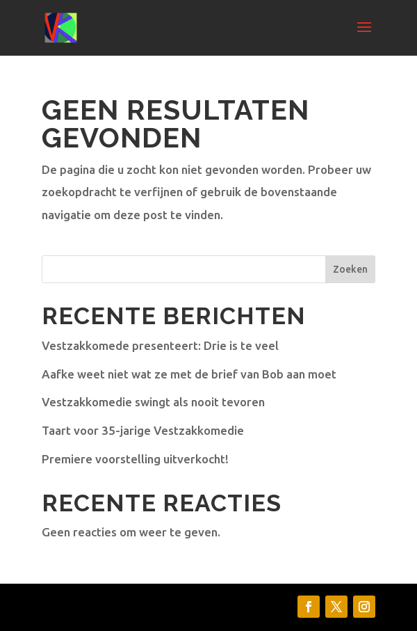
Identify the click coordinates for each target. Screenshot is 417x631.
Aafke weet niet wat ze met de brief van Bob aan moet (189, 374)
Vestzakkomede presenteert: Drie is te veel (160, 345)
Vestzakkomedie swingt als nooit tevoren (153, 401)
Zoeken (350, 269)
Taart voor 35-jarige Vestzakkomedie (143, 430)
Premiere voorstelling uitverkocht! (135, 458)
